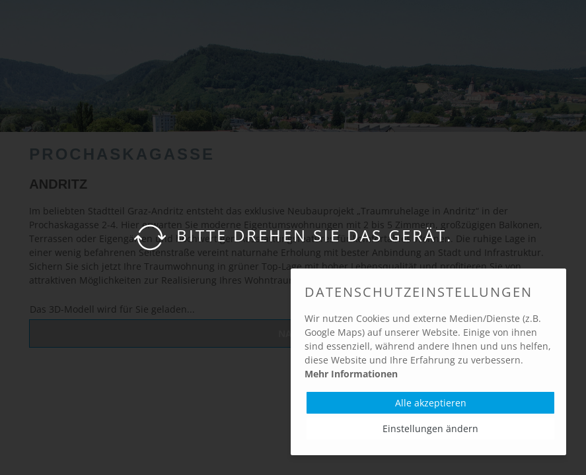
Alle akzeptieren (430, 402)
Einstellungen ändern (430, 428)
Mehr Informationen (351, 373)
